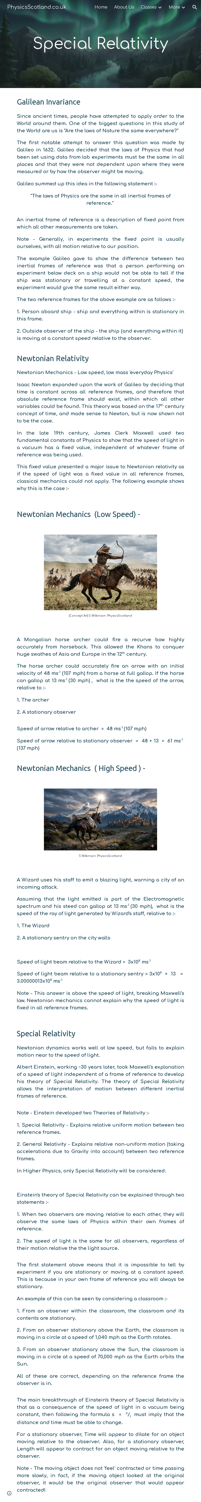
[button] (195, 7)
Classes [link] (149, 7)
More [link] (174, 7)
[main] (101, 44)
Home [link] (101, 7)
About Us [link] (124, 7)
